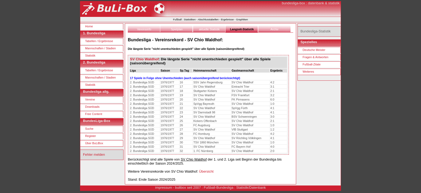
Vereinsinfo (144, 29)
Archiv (275, 29)
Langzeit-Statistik (242, 29)
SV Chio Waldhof (144, 59)
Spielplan (177, 29)
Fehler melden (94, 155)
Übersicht (206, 171)
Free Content (93, 114)
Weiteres (308, 71)
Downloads (92, 106)
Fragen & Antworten (315, 57)
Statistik (90, 55)
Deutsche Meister (314, 49)
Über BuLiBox (94, 143)
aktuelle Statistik (209, 29)
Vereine (90, 99)
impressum (163, 187)
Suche (89, 128)
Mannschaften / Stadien (100, 48)
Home (89, 26)
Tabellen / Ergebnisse (99, 41)
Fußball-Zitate (312, 64)
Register (90, 136)
